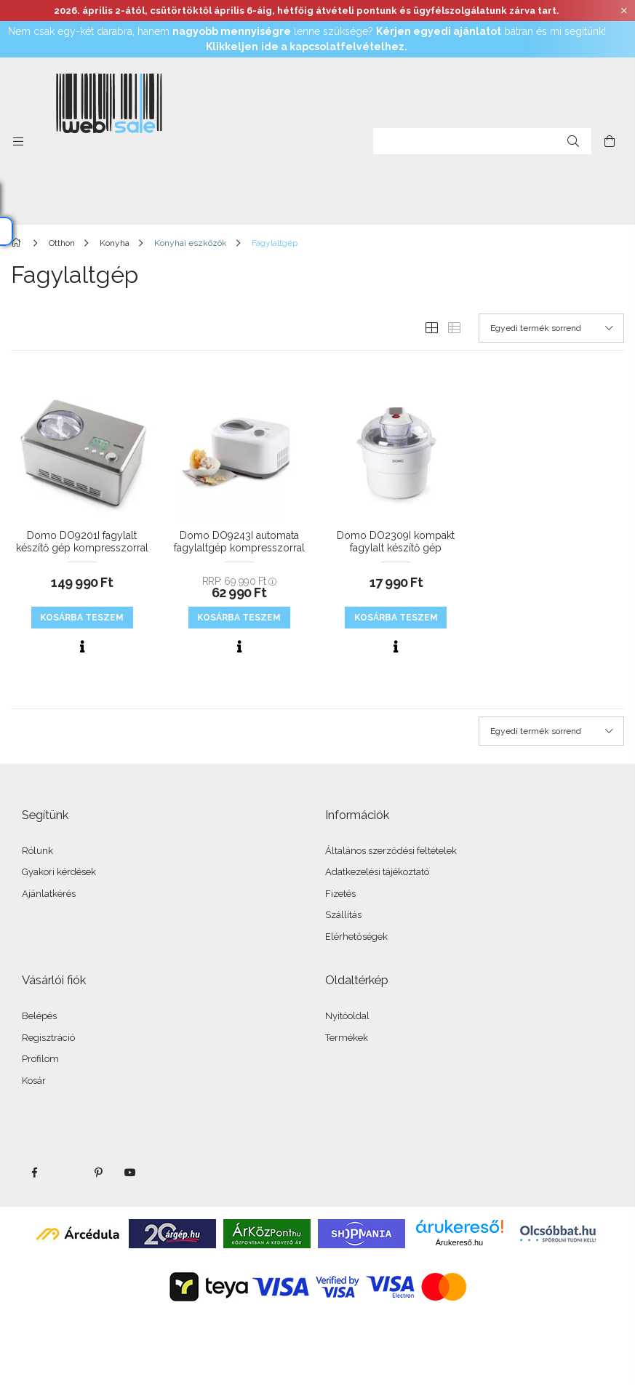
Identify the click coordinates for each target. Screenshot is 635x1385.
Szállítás (343, 914)
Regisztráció (48, 1037)
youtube (130, 1172)
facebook (34, 1172)
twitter (66, 1172)
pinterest (98, 1172)
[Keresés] (573, 141)
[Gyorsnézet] (82, 647)
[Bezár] (624, 11)
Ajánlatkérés (49, 893)
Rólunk (37, 850)
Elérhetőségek (356, 936)
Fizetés (340, 893)
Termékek (346, 1037)
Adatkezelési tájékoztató (377, 871)
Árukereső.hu (459, 1242)
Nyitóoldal (347, 1015)
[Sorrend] (551, 328)
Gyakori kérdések (59, 871)
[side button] (18, 141)
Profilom (40, 1058)
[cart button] (609, 141)
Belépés (39, 1015)
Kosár (34, 1080)
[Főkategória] (18, 243)
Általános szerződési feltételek (391, 850)
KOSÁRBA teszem (82, 617)
